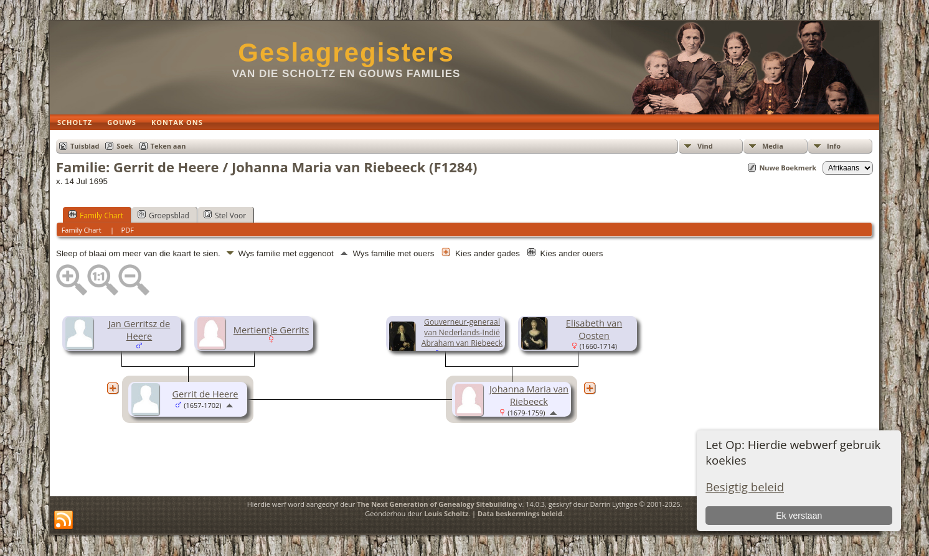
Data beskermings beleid (520, 513)
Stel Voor (225, 215)
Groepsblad (163, 215)
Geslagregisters (346, 52)
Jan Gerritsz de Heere (139, 329)
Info (834, 146)
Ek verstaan (799, 516)
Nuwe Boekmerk (787, 167)
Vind (705, 146)
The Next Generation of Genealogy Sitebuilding (437, 504)
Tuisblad (84, 146)
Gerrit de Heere (205, 393)
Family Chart (95, 215)
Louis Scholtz (446, 513)
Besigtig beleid (744, 486)
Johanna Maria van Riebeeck (528, 394)
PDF (127, 229)
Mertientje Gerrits (271, 329)
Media (772, 146)
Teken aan (168, 146)
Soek (124, 146)
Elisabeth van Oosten (594, 329)
